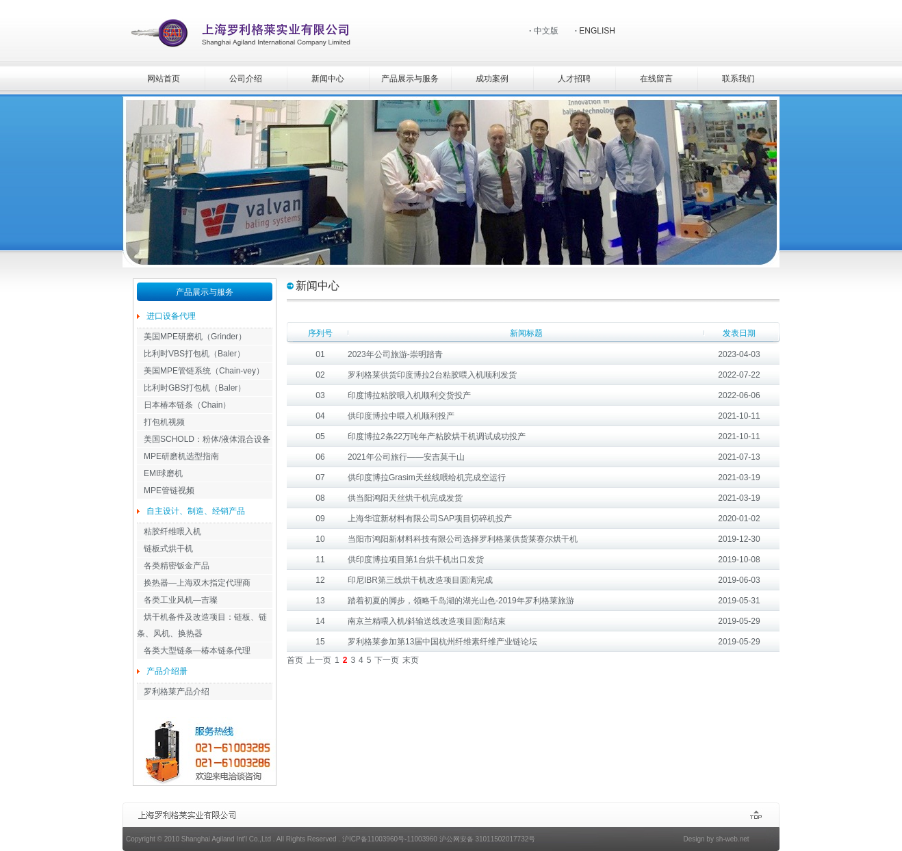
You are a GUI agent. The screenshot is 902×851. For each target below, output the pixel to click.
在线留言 (656, 78)
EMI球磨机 (163, 473)
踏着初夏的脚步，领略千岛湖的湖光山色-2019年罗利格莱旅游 (461, 600)
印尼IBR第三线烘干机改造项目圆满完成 (420, 580)
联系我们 (738, 78)
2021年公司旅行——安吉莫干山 (406, 457)
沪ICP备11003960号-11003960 (389, 839)
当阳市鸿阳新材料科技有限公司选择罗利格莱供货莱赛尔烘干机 (463, 539)
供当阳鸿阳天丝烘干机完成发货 (405, 498)
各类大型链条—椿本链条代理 (197, 650)
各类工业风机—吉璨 (181, 600)
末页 (410, 660)
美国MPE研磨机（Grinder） (195, 336)
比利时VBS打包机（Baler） (194, 353)
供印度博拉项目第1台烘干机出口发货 (416, 559)
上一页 (319, 660)
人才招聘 (574, 78)
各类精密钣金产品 (176, 566)
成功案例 (492, 78)
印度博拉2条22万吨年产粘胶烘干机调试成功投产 (437, 436)
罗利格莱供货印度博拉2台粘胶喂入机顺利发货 (432, 375)
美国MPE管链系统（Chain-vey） (204, 371)
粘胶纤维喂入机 (172, 531)
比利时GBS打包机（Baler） (195, 388)
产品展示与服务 (410, 78)
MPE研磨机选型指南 (181, 456)
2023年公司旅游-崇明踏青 (395, 354)
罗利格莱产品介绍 (176, 691)
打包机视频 (164, 422)
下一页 (386, 660)
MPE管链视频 (169, 490)
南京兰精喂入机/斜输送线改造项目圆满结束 (427, 621)
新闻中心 (327, 78)
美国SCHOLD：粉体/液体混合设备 (207, 439)
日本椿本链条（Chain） (187, 405)
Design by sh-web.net (716, 839)
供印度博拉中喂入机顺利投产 (401, 416)
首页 (295, 660)
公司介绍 (245, 78)
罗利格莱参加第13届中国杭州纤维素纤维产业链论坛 (442, 641)
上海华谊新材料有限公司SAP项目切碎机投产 (430, 518)
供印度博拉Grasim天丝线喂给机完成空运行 (427, 477)
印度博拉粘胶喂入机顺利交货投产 (409, 395)
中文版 (546, 31)
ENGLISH (597, 31)
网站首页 (163, 78)
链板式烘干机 (168, 548)
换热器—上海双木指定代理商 (197, 583)
